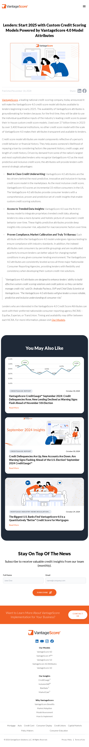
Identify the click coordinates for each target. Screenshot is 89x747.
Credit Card (29, 725)
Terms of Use (80, 740)
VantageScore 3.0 (44, 668)
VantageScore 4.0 (44, 652)
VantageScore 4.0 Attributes (44, 664)
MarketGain (44, 692)
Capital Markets (75, 725)
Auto (20, 725)
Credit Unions (60, 725)
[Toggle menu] (84, 6)
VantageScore (10, 99)
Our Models (58, 319)
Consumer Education (59, 730)
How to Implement (44, 716)
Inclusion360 (45, 684)
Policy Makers (27, 730)
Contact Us (78, 615)
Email (48, 575)
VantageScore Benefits (44, 704)
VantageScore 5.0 (44, 660)
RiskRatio (44, 688)
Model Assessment (44, 712)
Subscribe (44, 592)
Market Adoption (44, 708)
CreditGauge (44, 680)
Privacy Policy (67, 740)
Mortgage (11, 725)
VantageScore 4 (44, 656)
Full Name (7, 575)
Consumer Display (44, 725)
